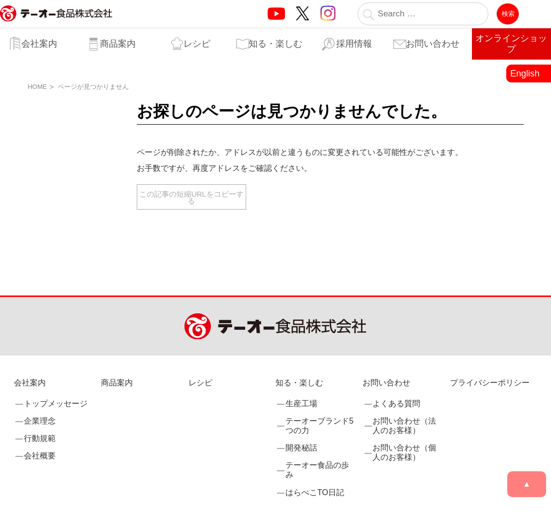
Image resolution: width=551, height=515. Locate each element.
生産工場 (301, 403)
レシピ (197, 44)
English (525, 73)
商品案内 (118, 44)
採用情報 (354, 44)
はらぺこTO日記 (314, 492)
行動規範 (40, 438)
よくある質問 (396, 403)
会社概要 (40, 455)
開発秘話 (301, 447)
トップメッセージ (56, 403)
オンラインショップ (511, 43)
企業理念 (40, 421)
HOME (37, 86)
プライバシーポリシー (490, 382)
